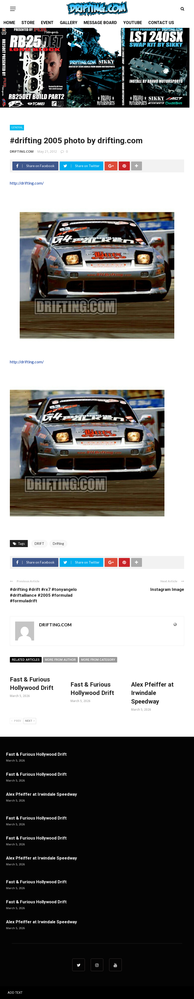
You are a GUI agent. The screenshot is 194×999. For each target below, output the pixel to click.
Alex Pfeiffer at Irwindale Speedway (152, 693)
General (17, 127)
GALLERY (68, 22)
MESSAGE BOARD (100, 22)
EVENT (47, 22)
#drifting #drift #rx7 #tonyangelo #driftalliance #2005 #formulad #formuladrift (43, 595)
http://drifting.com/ (27, 183)
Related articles (26, 660)
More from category (98, 660)
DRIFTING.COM (22, 151)
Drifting (58, 544)
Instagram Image (167, 589)
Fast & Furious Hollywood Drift (36, 754)
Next (30, 721)
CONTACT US (161, 22)
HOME (9, 22)
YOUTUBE (132, 22)
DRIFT (39, 544)
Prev (16, 721)
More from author (60, 660)
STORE (28, 22)
